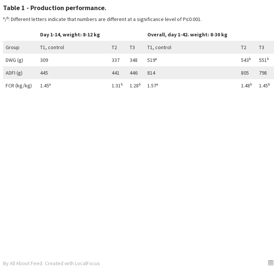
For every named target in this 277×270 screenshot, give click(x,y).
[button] (271, 263)
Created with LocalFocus (72, 263)
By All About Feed (22, 263)
